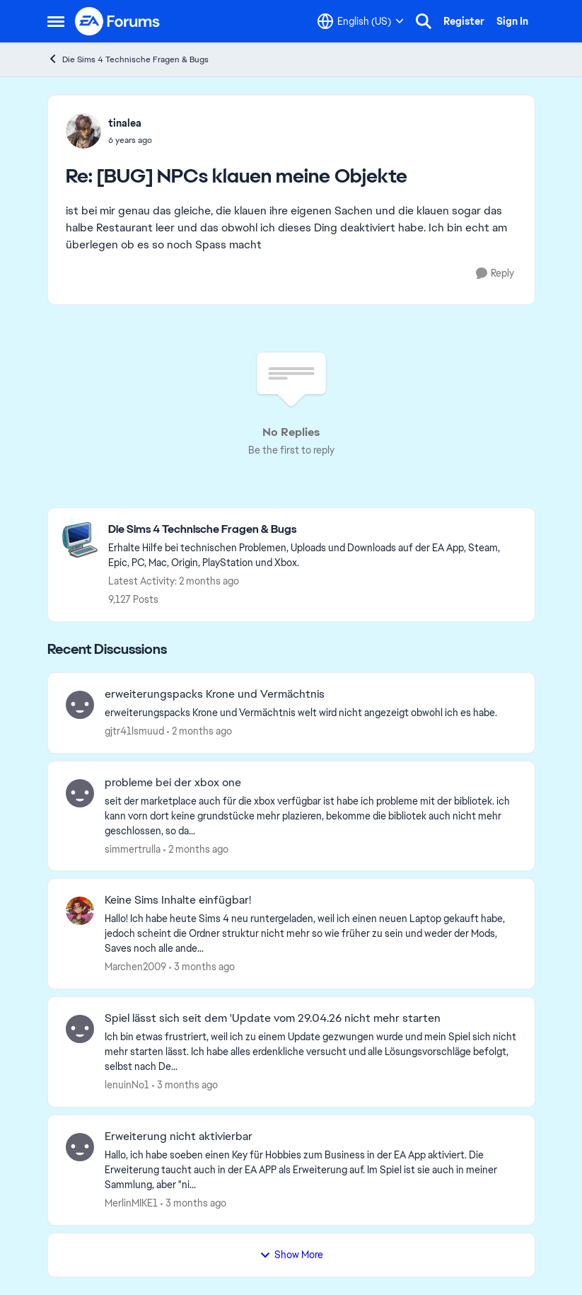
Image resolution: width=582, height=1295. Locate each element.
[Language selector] (360, 21)
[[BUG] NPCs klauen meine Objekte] (130, 140)
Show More (291, 1254)
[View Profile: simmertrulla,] (80, 793)
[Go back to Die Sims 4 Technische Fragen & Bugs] (314, 529)
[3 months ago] (202, 967)
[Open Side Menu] (55, 21)
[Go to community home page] (118, 21)
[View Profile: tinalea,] (83, 131)
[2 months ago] (199, 731)
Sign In (512, 21)
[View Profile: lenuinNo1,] (80, 1029)
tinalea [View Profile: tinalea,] (124, 123)
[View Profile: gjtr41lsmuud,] (80, 705)
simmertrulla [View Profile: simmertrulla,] (133, 848)
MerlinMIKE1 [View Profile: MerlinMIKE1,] (131, 1203)
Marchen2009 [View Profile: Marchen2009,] (135, 966)
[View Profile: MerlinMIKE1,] (80, 1147)
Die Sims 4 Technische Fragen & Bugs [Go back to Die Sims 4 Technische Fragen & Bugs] (128, 59)
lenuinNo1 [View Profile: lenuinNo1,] (127, 1084)
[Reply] (495, 273)
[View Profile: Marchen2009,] (80, 911)
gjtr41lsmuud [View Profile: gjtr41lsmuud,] (134, 731)
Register (463, 21)
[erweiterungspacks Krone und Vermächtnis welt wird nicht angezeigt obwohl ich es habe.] (311, 713)
